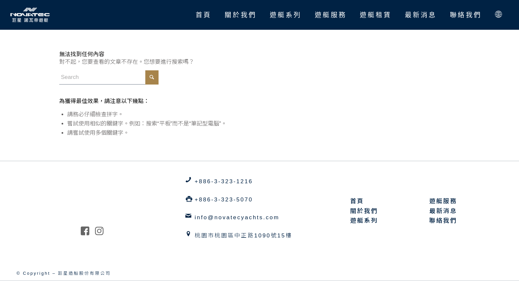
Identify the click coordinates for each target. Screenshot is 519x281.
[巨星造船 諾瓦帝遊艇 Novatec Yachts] (30, 15)
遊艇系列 (364, 220)
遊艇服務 (443, 201)
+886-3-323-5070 (224, 199)
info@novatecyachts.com (237, 217)
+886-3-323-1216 (224, 181)
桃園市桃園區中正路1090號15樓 (243, 235)
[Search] (109, 77)
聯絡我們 (443, 220)
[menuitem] (203, 15)
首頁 (357, 201)
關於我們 (364, 211)
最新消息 (443, 211)
